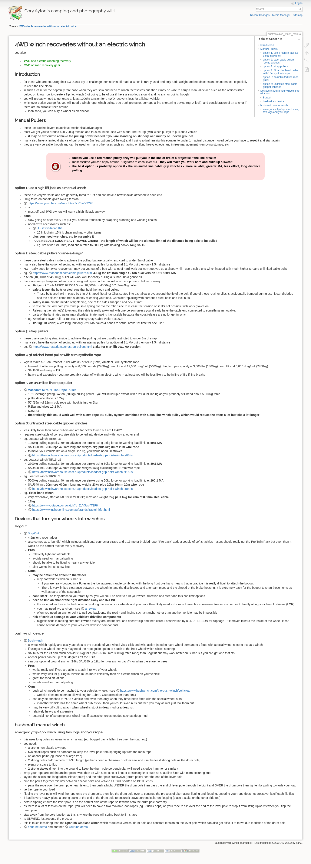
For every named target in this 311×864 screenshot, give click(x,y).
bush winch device (273, 101)
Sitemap (297, 15)
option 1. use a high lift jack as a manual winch (280, 54)
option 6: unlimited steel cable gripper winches (280, 85)
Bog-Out (33, 533)
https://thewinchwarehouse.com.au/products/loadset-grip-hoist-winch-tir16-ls (82, 472)
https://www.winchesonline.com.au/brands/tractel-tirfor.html (71, 509)
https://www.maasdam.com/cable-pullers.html (63, 273)
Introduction (267, 45)
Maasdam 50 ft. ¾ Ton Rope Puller (52, 390)
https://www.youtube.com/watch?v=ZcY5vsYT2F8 (60, 203)
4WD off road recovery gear (42, 65)
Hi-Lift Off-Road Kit (49, 228)
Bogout (267, 97)
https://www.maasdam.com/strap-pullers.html (62, 346)
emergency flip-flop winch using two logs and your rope (281, 111)
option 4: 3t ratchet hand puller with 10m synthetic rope (280, 72)
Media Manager (281, 15)
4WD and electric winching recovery (47, 61)
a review (90, 608)
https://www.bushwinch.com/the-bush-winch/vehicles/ (155, 690)
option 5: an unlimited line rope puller (280, 78)
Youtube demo (37, 827)
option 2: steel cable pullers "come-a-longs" (278, 61)
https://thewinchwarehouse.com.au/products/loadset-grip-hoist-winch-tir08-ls (82, 455)
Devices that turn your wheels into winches (280, 92)
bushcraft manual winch (274, 105)
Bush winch (35, 640)
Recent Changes (259, 15)
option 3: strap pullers (275, 66)
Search (300, 9)
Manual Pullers (269, 49)
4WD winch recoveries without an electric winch (48, 26)
